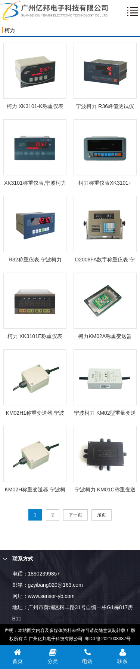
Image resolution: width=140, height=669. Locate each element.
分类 (52, 656)
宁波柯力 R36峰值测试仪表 (105, 107)
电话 (87, 656)
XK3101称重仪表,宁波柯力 (35, 183)
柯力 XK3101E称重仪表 (34, 336)
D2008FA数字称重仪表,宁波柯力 (105, 261)
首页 (17, 656)
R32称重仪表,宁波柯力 (35, 260)
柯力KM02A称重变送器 (105, 336)
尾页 (101, 515)
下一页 (75, 515)
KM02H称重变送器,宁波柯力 (34, 491)
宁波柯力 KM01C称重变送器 (105, 491)
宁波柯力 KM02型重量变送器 (105, 414)
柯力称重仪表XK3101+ (104, 183)
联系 (122, 656)
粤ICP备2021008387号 (108, 638)
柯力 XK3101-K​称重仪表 (35, 106)
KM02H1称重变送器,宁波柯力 (35, 414)
